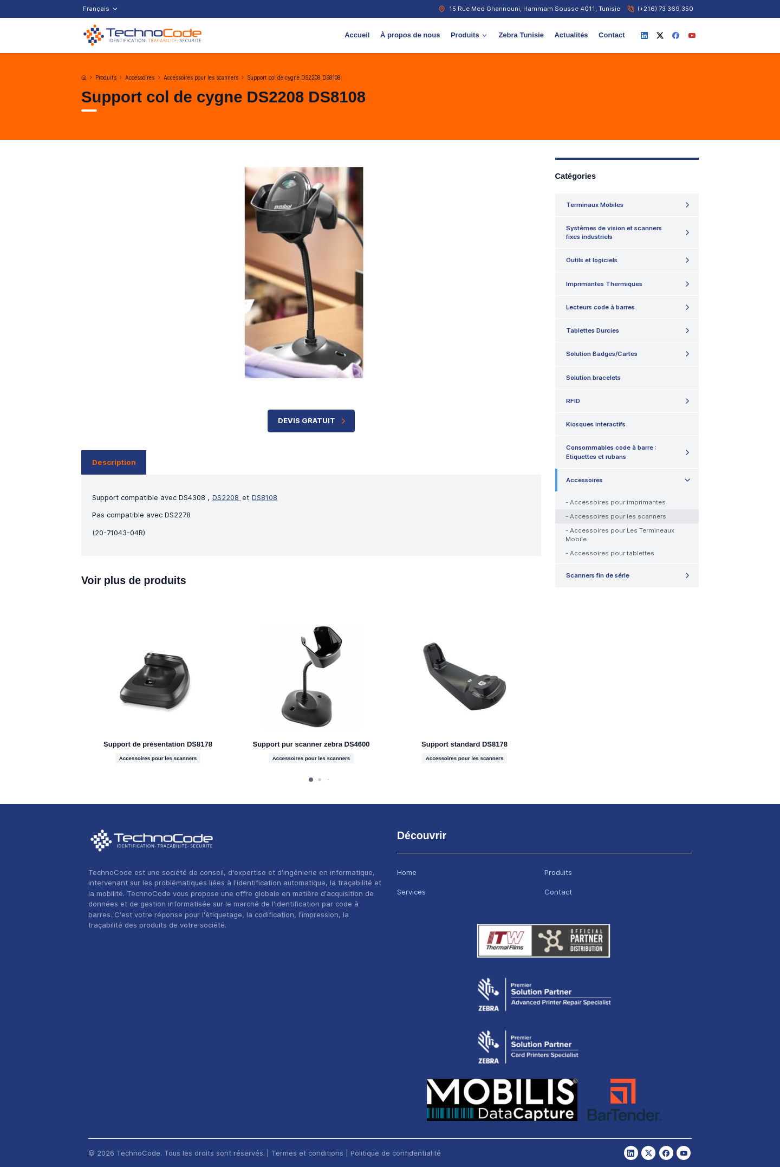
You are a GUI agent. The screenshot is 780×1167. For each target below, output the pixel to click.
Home (407, 872)
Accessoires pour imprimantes (618, 502)
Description (114, 462)
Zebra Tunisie (521, 35)
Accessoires (139, 78)
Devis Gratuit (313, 420)
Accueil (356, 35)
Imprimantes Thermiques (604, 284)
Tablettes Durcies (592, 330)
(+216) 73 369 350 (665, 8)
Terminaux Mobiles (594, 205)
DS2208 (226, 497)
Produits (469, 35)
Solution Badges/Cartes (602, 354)
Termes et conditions (307, 1153)
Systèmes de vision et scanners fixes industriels (614, 232)
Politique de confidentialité (395, 1153)
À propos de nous (410, 35)
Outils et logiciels (592, 260)
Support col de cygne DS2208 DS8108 (294, 78)
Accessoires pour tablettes (612, 553)
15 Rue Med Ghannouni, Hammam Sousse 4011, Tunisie (534, 8)
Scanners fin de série (597, 575)
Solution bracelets (593, 377)
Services (411, 891)
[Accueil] (84, 77)
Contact (612, 35)
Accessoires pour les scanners (201, 78)
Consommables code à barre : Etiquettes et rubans (611, 452)
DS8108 (264, 497)
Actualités (571, 35)
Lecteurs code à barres (600, 307)
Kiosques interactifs (596, 424)
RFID (573, 401)
